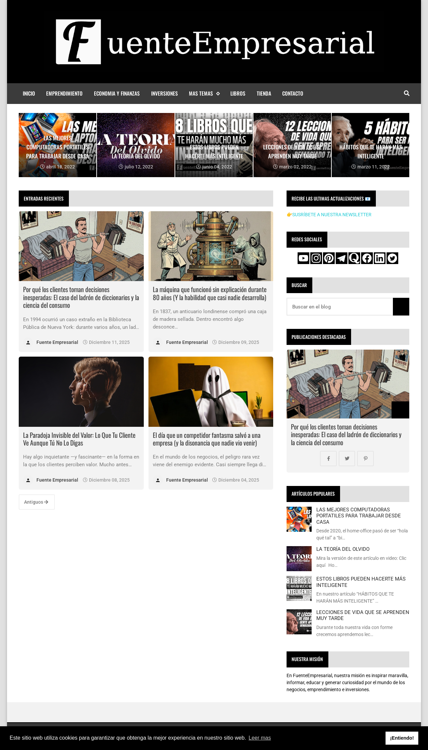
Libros (237, 93)
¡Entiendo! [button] (402, 738)
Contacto (292, 93)
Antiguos (36, 502)
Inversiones (164, 93)
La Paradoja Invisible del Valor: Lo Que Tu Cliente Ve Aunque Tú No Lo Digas (79, 439)
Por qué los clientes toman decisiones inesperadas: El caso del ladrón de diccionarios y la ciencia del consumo (81, 297)
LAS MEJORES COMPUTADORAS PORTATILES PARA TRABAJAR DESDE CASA (358, 516)
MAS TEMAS (204, 93)
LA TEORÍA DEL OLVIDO (342, 549)
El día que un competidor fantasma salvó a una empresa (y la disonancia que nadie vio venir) (206, 439)
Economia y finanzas (117, 93)
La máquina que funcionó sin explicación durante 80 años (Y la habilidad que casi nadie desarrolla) (209, 293)
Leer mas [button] (260, 738)
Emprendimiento (64, 93)
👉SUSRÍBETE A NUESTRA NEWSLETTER (329, 214)
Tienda (264, 93)
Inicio (29, 93)
